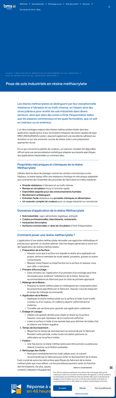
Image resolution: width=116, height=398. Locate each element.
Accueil (10, 73)
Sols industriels (39, 4)
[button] (111, 367)
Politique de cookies (81, 393)
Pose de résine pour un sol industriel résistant (31, 75)
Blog (38, 9)
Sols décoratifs (73, 4)
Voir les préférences (103, 388)
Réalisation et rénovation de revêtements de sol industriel (48, 73)
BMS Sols (25, 4)
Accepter (62, 388)
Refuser (82, 388)
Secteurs (87, 4)
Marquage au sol (56, 4)
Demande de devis (27, 9)
